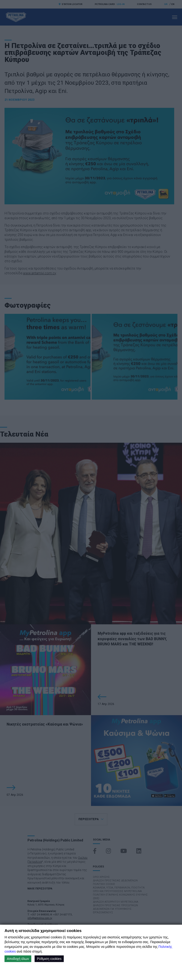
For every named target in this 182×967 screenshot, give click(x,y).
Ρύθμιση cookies (49, 959)
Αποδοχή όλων (18, 959)
